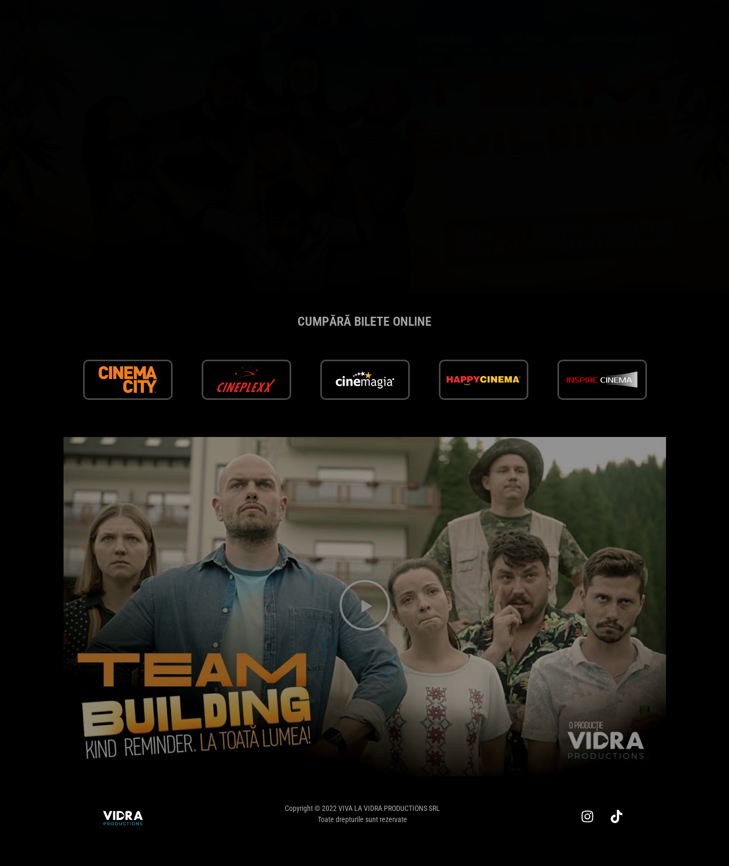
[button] (364, 606)
